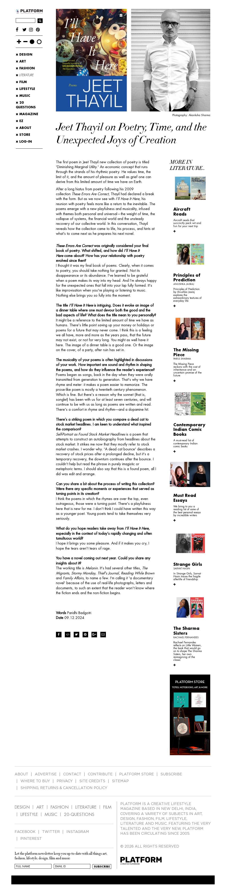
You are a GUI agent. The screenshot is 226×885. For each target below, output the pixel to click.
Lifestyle (25, 88)
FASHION (60, 807)
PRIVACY (65, 781)
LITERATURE (86, 807)
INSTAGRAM (77, 832)
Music (23, 95)
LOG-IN (24, 141)
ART (40, 807)
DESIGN (22, 807)
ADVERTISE (46, 774)
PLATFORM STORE (136, 774)
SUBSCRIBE (171, 774)
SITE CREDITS (92, 781)
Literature (25, 75)
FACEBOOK (25, 832)
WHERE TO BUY (35, 781)
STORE (23, 134)
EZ (19, 121)
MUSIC (51, 814)
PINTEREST (31, 838)
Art (21, 61)
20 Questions (26, 105)
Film (21, 82)
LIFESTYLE (29, 814)
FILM (107, 807)
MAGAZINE (27, 114)
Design (24, 54)
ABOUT (23, 127)
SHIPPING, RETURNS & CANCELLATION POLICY (63, 788)
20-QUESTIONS (79, 814)
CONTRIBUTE (100, 774)
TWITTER (51, 832)
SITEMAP (120, 781)
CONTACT (72, 774)
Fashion (25, 68)
